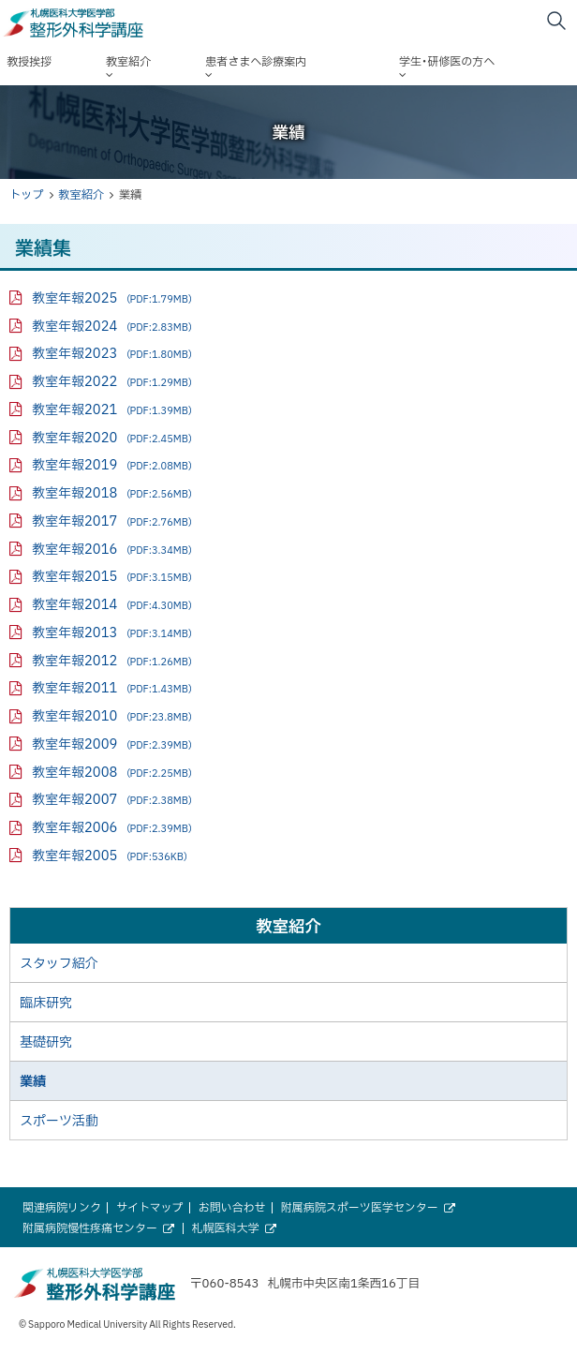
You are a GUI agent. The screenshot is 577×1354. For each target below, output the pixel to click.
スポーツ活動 (59, 1119)
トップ (26, 194)
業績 (33, 1080)
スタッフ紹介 (59, 962)
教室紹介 (81, 194)
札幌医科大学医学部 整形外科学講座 (109, 23)
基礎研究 (46, 1041)
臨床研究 (46, 1001)
